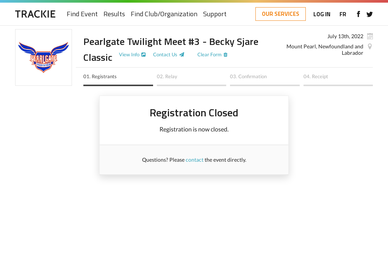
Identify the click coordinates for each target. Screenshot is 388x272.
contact (194, 159)
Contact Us (165, 54)
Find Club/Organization (164, 14)
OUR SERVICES (280, 13)
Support (215, 14)
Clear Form (209, 54)
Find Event (82, 14)
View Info (129, 54)
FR (343, 14)
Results (114, 14)
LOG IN (321, 14)
